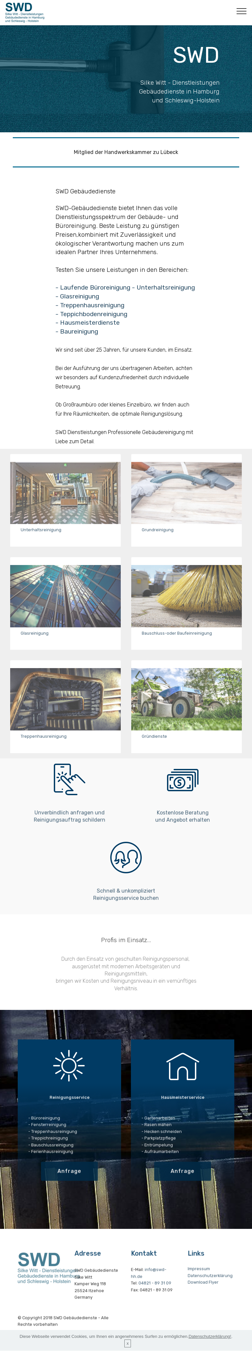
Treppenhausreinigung (44, 741)
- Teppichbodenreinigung (92, 321)
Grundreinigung (158, 535)
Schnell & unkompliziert (126, 906)
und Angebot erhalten (182, 835)
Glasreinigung (35, 638)
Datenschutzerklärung (210, 1287)
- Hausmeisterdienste (87, 330)
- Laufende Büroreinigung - (95, 294)
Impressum (199, 1281)
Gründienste (154, 741)
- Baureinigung (77, 338)
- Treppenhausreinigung (89, 312)
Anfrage (69, 1183)
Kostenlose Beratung (183, 828)
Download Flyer (203, 1294)
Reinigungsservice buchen (126, 913)
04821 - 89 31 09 (154, 1299)
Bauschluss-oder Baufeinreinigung (177, 638)
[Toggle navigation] (242, 11)
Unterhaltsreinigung (165, 294)
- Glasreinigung (78, 303)
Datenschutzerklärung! (210, 1344)
